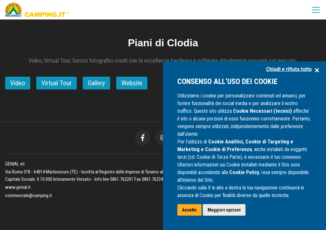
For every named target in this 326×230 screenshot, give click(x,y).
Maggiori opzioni (224, 209)
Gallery (96, 83)
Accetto (189, 209)
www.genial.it (18, 187)
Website (131, 83)
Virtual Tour (56, 83)
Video (17, 83)
